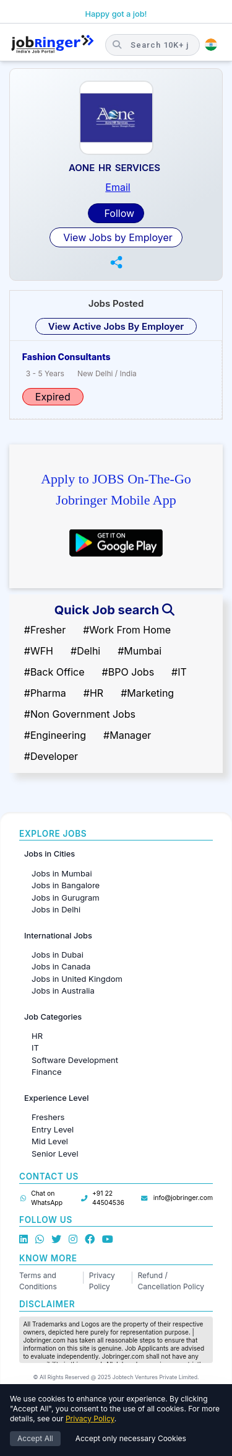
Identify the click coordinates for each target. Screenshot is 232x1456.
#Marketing (147, 693)
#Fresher (45, 630)
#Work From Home (127, 630)
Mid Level (50, 1141)
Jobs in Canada (61, 966)
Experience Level (56, 1098)
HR (37, 1036)
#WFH (38, 651)
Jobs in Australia (63, 990)
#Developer (51, 756)
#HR (93, 693)
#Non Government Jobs (79, 714)
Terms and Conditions (38, 1281)
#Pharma (45, 693)
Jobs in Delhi (56, 909)
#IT (179, 672)
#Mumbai (139, 651)
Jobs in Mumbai (62, 873)
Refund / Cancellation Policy (171, 1281)
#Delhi (85, 651)
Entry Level (53, 1129)
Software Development (75, 1060)
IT (35, 1047)
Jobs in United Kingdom (77, 979)
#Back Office (54, 672)
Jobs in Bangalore (66, 885)
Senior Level (55, 1153)
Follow (117, 213)
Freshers (48, 1117)
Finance (47, 1072)
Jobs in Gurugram (66, 897)
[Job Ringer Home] (52, 44)
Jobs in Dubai (58, 955)
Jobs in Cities (49, 853)
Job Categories (53, 1016)
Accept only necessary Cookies (130, 1438)
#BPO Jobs (128, 672)
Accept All (35, 1438)
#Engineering (55, 735)
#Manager (127, 735)
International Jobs (58, 935)
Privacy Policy (102, 1281)
